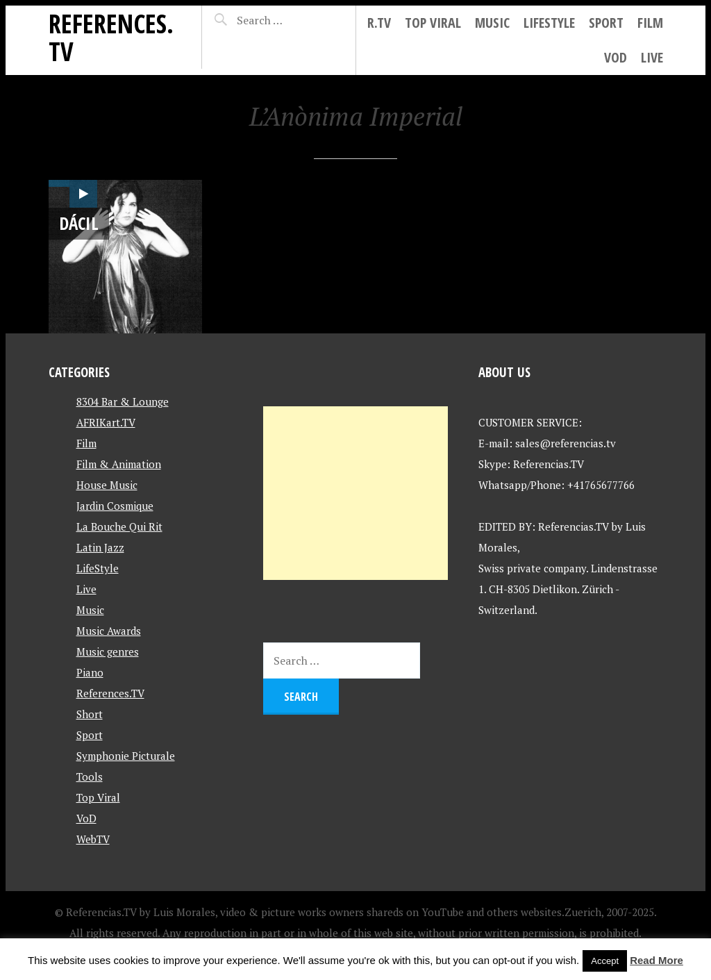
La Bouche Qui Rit (119, 526)
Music (492, 22)
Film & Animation (118, 464)
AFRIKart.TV (105, 422)
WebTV (93, 839)
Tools (89, 776)
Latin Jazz (100, 547)
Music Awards (108, 631)
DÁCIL (79, 223)
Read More (656, 960)
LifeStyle (549, 22)
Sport (606, 22)
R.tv (379, 22)
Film (650, 22)
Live (652, 57)
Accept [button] (605, 961)
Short (89, 714)
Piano (89, 672)
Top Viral (433, 22)
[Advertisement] (355, 493)
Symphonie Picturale (125, 756)
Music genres (107, 651)
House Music (106, 485)
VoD (615, 57)
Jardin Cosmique (114, 506)
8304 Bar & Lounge (122, 401)
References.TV (111, 37)
